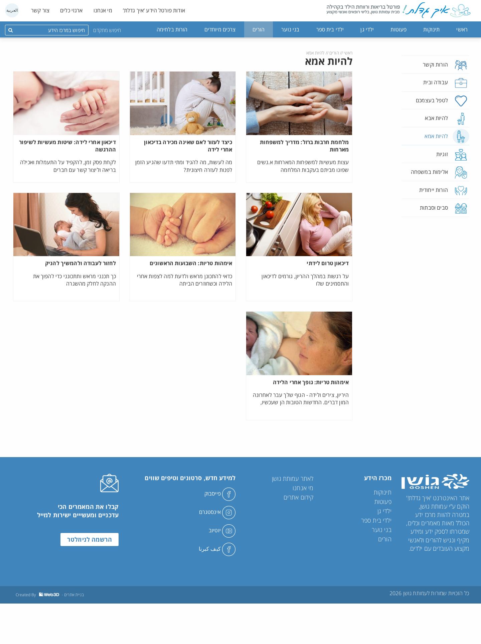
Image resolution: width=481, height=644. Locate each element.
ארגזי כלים (71, 10)
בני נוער (290, 29)
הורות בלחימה (172, 29)
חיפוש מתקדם (107, 30)
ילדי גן (367, 29)
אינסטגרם (217, 512)
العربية (12, 10)
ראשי (462, 29)
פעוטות (398, 29)
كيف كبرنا (217, 548)
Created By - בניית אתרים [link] (50, 595)
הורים (259, 29)
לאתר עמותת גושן (292, 478)
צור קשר (40, 10)
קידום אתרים (299, 497)
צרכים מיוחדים (220, 29)
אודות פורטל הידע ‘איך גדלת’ (154, 10)
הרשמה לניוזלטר (89, 539)
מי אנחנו (103, 10)
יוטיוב (222, 530)
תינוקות (431, 29)
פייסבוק (219, 493)
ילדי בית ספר (330, 29)
